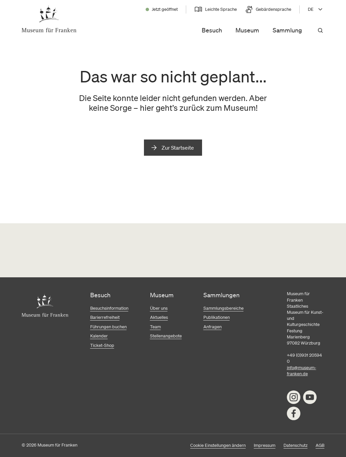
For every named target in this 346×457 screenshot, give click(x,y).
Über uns (159, 308)
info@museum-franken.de (301, 371)
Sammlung (287, 30)
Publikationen (216, 317)
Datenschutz (295, 445)
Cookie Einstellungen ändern (218, 445)
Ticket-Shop (102, 345)
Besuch (212, 30)
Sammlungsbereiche (223, 308)
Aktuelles (159, 317)
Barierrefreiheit (105, 317)
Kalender (99, 336)
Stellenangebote (166, 336)
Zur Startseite (178, 147)
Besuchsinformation (109, 308)
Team (155, 327)
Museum (247, 30)
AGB (320, 445)
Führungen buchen (108, 327)
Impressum (264, 445)
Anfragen (212, 327)
